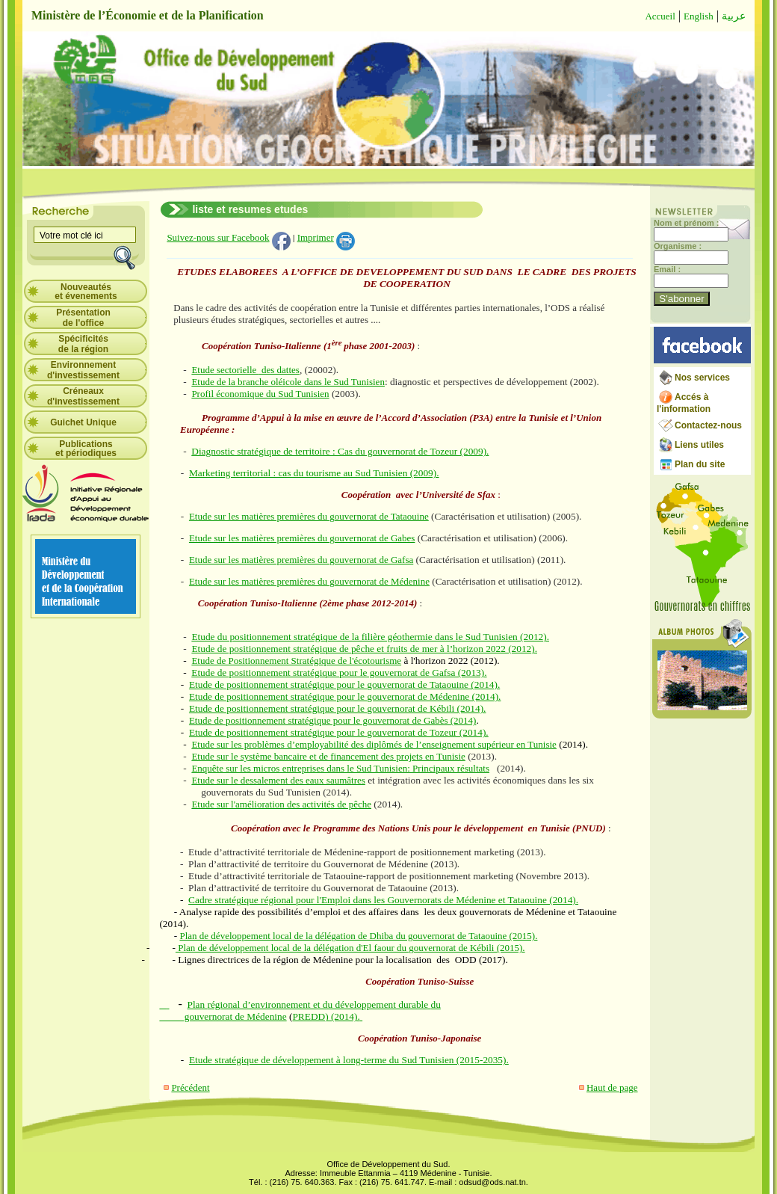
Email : (667, 269)
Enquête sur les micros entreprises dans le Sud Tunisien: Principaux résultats (340, 768)
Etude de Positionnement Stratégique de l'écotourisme (296, 660)
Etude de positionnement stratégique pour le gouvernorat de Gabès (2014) (332, 720)
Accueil (660, 16)
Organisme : (678, 245)
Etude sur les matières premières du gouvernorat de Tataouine (309, 516)
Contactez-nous (708, 425)
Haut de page (612, 1087)
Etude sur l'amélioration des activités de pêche (281, 804)
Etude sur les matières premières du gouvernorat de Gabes (302, 538)
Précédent (190, 1087)
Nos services (702, 377)
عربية (734, 16)
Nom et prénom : (686, 222)
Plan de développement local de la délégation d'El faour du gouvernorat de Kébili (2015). (350, 947)
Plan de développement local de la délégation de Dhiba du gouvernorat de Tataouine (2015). (358, 935)
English (698, 16)
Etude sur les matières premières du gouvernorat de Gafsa (301, 559)
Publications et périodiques (86, 448)
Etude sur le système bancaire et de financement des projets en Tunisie (328, 756)
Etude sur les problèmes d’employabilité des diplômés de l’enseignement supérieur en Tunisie (373, 744)
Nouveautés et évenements (86, 291)
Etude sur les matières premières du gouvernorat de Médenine (309, 581)
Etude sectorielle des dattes (245, 369)
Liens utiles (699, 445)
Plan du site (700, 464)
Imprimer (315, 237)
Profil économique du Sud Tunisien (260, 393)
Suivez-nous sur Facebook (218, 237)
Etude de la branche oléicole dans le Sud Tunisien (288, 381)
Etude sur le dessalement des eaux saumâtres (278, 780)
